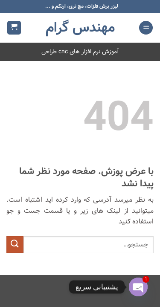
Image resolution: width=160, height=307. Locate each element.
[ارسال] (14, 244)
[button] (146, 28)
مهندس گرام (80, 28)
